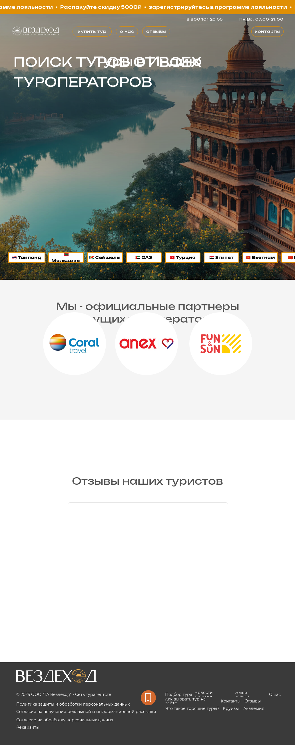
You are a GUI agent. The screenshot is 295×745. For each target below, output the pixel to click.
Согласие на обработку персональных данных (64, 719)
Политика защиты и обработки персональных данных (73, 704)
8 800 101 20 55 (204, 19)
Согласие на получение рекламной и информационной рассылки (86, 711)
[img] (36, 31)
